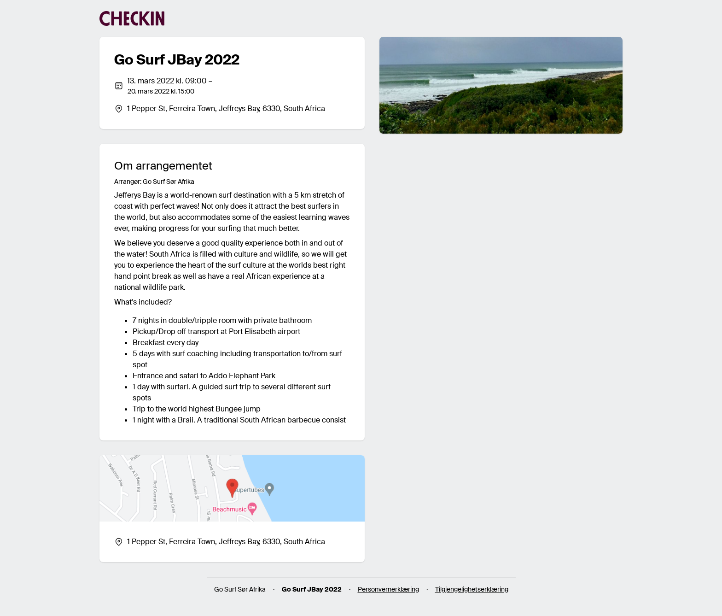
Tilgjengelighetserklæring (471, 589)
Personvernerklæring (388, 589)
